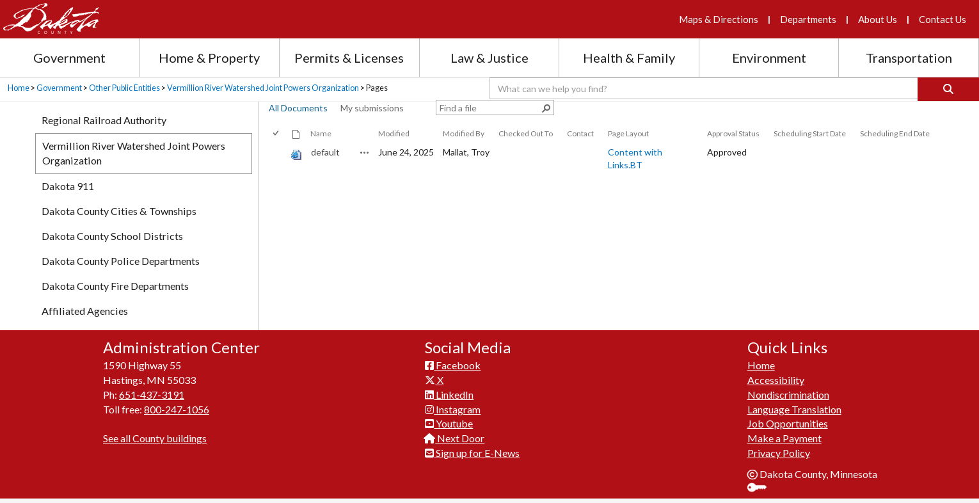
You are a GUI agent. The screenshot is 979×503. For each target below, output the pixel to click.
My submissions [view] (372, 107)
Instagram (453, 409)
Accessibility (775, 380)
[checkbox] (277, 133)
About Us (877, 19)
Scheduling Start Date (810, 133)
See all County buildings (155, 438)
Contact (580, 133)
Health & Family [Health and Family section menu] (629, 57)
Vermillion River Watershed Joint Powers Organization (263, 88)
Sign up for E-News (472, 453)
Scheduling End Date (895, 133)
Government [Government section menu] (69, 57)
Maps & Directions (718, 19)
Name (320, 133)
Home (18, 88)
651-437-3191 (151, 394)
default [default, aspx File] (325, 152)
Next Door (454, 438)
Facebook (453, 365)
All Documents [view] (298, 107)
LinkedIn (449, 394)
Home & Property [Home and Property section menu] (209, 57)
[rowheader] (278, 159)
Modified (394, 133)
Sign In (761, 489)
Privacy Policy (778, 453)
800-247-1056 (176, 409)
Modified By (463, 133)
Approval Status (733, 133)
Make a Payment (784, 438)
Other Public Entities (124, 88)
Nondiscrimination (788, 394)
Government (59, 88)
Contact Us (942, 19)
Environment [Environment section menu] (769, 57)
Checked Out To (525, 133)
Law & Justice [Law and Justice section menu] (489, 57)
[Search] (948, 89)
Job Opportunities (787, 423)
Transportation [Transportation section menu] (909, 57)
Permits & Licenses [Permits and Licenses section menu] (349, 57)
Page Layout (628, 133)
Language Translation (794, 409)
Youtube (449, 423)
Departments (808, 19)
